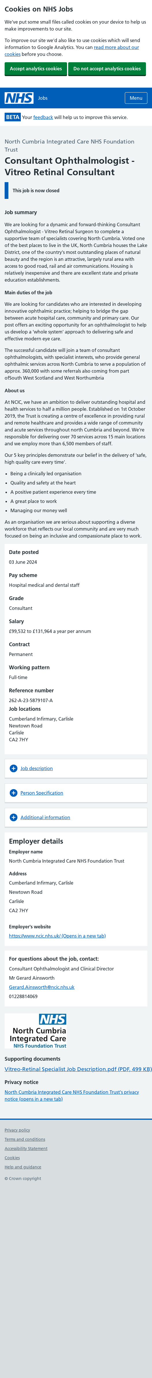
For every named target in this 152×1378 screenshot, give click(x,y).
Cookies (12, 1157)
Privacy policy (17, 1130)
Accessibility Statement (26, 1148)
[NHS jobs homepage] (26, 98)
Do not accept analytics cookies (107, 68)
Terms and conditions (25, 1139)
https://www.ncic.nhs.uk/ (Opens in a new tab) (57, 936)
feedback (43, 117)
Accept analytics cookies (36, 68)
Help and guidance (23, 1167)
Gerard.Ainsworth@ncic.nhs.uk (42, 987)
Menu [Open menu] (136, 98)
